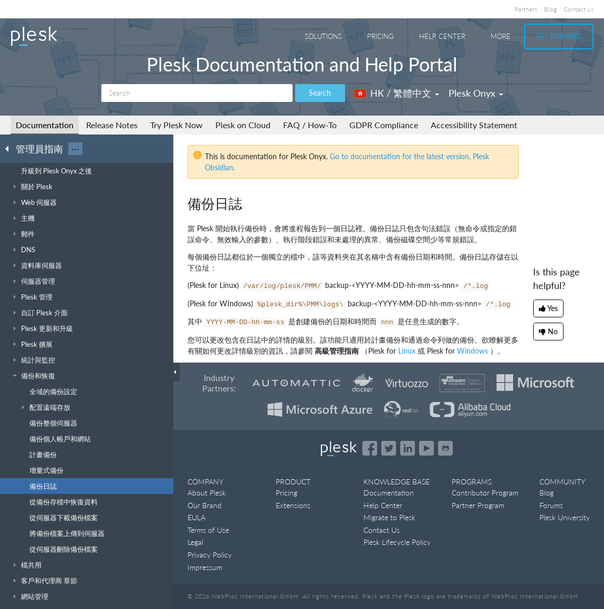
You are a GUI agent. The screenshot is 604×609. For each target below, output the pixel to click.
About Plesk (207, 492)
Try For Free (559, 36)
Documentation (45, 125)
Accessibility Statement (474, 125)
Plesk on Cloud (242, 125)
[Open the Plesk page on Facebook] (369, 448)
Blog (550, 9)
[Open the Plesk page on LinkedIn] (407, 448)
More (501, 36)
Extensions (293, 505)
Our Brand (205, 505)
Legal (195, 542)
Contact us (578, 9)
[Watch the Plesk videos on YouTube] (426, 448)
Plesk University (564, 517)
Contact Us (381, 529)
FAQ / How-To (310, 125)
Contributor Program (485, 492)
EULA (196, 517)
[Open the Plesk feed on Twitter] (388, 448)
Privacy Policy (210, 554)
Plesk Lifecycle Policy (397, 542)
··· (75, 148)
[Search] (197, 93)
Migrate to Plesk (389, 517)
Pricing (380, 36)
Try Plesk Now (176, 125)
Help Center (442, 36)
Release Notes (112, 125)
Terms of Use (208, 529)
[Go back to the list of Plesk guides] (10, 148)
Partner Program (478, 505)
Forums (551, 505)
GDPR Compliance (383, 125)
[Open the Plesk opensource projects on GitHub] (445, 448)
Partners (526, 9)
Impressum (205, 567)
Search (320, 92)
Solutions (323, 36)
